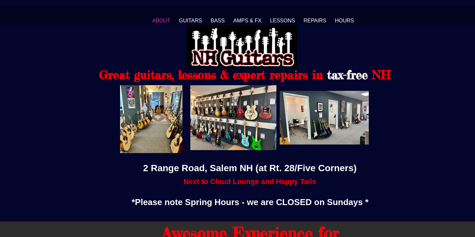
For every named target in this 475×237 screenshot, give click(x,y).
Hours (344, 20)
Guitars (190, 20)
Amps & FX (247, 20)
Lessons (282, 20)
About (161, 20)
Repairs (314, 20)
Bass (218, 20)
